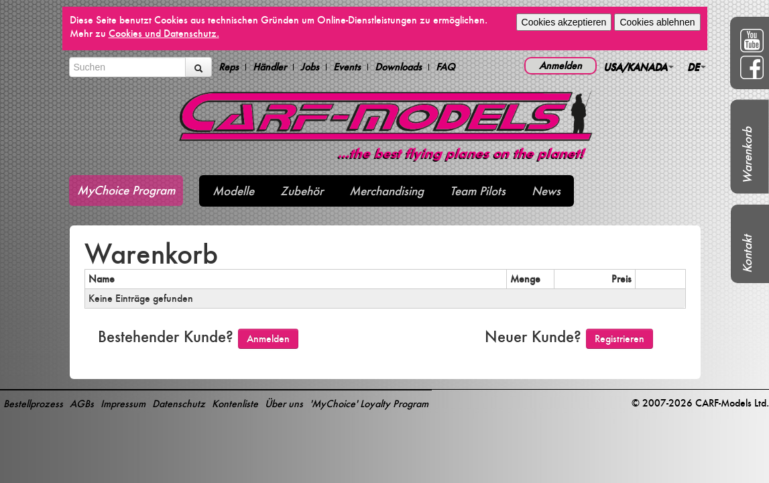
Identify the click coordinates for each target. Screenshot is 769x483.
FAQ (445, 67)
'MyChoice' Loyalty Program (369, 403)
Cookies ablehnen (657, 22)
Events (347, 67)
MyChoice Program (126, 190)
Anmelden (560, 65)
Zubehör (301, 191)
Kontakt (747, 254)
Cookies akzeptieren (564, 22)
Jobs (309, 67)
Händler (269, 67)
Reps (229, 67)
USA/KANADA (638, 66)
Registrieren (619, 338)
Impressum (123, 403)
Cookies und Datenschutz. (164, 33)
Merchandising (386, 191)
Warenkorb (747, 155)
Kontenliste (235, 403)
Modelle (233, 191)
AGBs (82, 403)
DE (696, 66)
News (546, 191)
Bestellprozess (33, 403)
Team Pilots (478, 191)
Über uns (284, 403)
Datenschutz (178, 403)
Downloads (398, 67)
